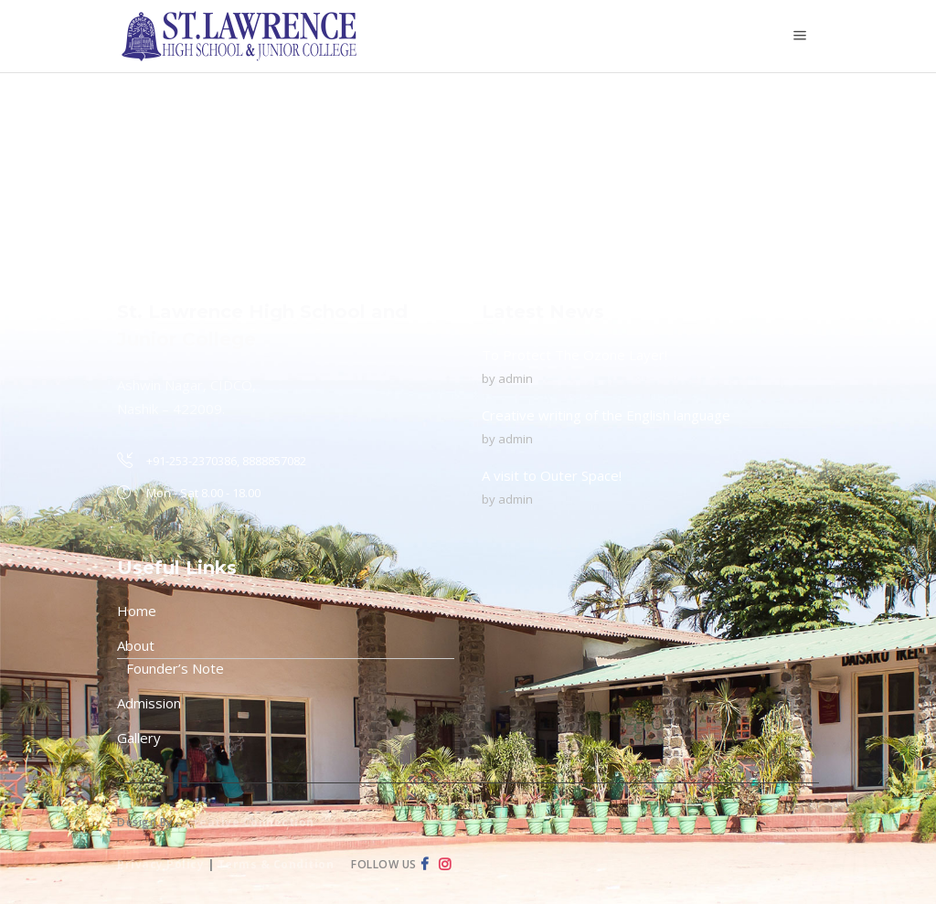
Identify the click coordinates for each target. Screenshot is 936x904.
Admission (149, 703)
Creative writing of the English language (606, 415)
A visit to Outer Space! (552, 475)
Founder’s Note (175, 668)
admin (515, 378)
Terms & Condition (276, 864)
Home (136, 610)
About (135, 645)
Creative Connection (250, 822)
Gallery (139, 738)
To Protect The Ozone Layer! (574, 355)
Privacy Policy (160, 864)
